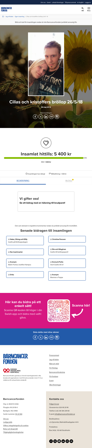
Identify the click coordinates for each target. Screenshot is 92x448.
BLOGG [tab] (69, 180)
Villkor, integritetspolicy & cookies (15, 425)
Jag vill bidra (9, 16)
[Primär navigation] (89, 9)
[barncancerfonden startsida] (6, 9)
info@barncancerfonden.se (65, 414)
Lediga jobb (7, 422)
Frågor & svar (54, 404)
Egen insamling (19, 16)
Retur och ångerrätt (10, 429)
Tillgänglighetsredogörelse (13, 432)
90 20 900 (18, 414)
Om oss (6, 419)
